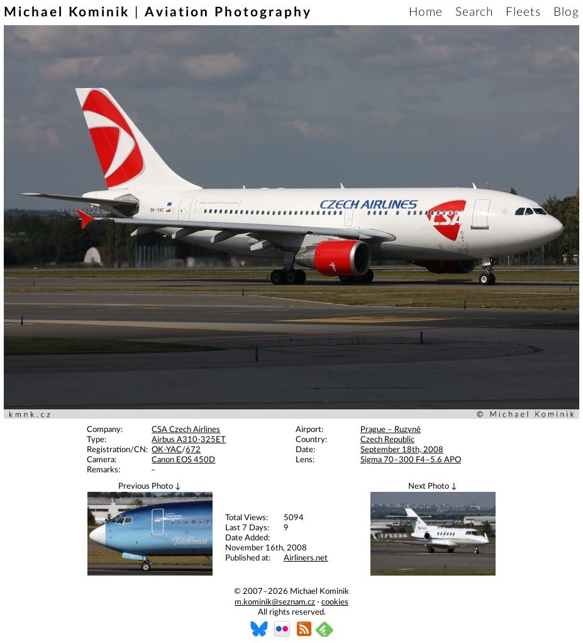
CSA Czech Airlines (186, 430)
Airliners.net (306, 558)
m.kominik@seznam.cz (275, 602)
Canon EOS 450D (183, 460)
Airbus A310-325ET (189, 440)
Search (474, 12)
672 (193, 450)
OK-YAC (167, 450)
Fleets (523, 12)
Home (426, 12)
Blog (566, 12)
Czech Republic (387, 440)
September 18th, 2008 (401, 450)
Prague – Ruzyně (390, 430)
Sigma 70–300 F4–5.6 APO (410, 460)
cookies (334, 602)
